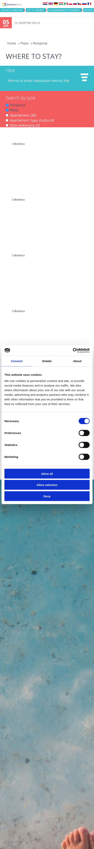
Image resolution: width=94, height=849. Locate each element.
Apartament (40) (23, 115)
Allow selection (46, 485)
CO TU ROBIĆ (35, 10)
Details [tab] (47, 361)
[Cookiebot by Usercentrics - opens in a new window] (73, 350)
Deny (47, 496)
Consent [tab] (17, 361)
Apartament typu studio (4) (32, 120)
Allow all (47, 473)
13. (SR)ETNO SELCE (27, 23)
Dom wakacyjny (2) (25, 125)
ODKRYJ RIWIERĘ (11, 10)
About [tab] (77, 361)
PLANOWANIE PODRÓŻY (64, 10)
